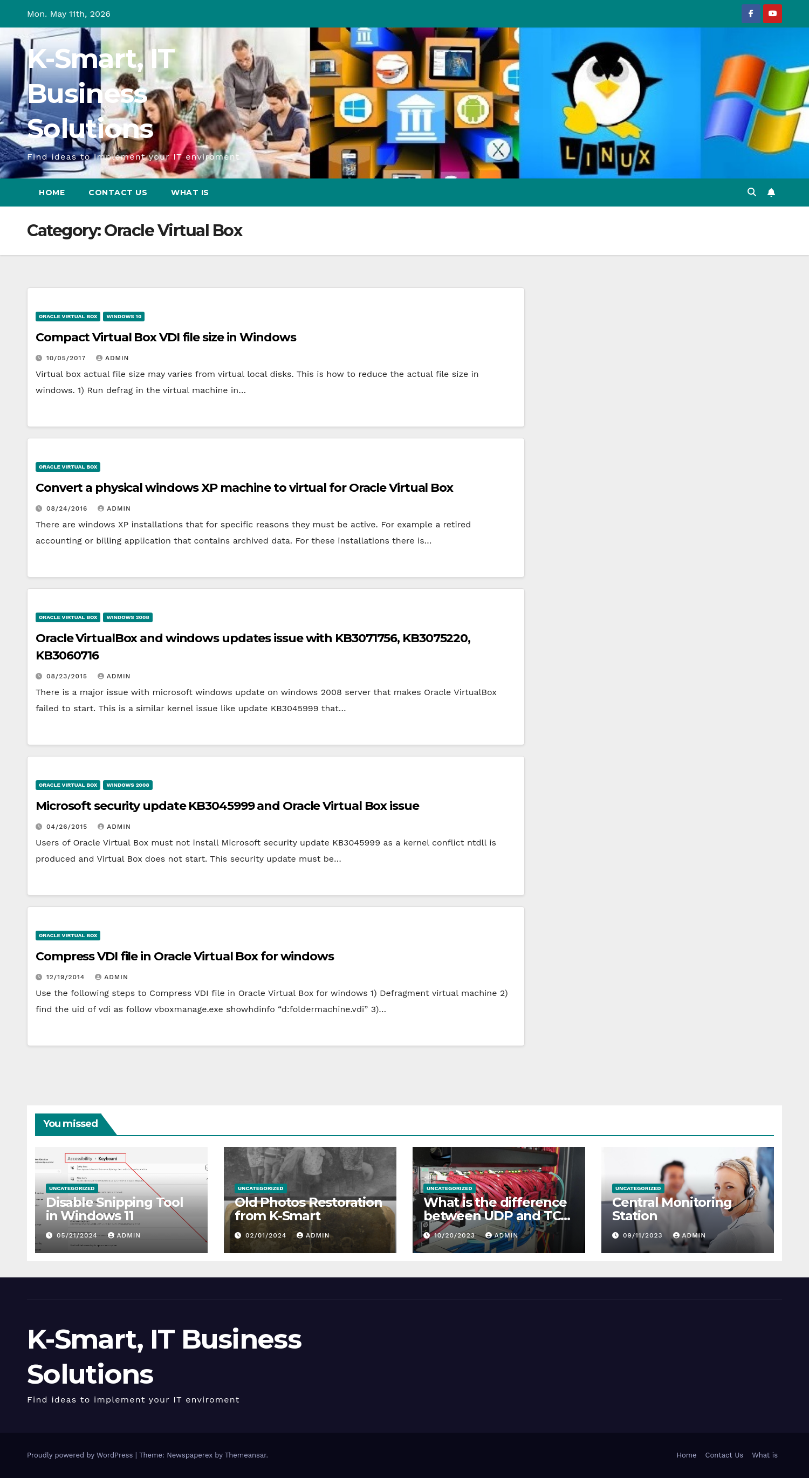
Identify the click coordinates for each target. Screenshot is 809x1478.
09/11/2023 (644, 1235)
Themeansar (245, 1455)
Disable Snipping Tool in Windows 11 (114, 1208)
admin (112, 358)
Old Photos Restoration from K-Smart (308, 1208)
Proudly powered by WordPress (81, 1455)
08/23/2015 (68, 676)
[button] (752, 192)
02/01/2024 (267, 1235)
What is (190, 192)
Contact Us (117, 192)
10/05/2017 (67, 358)
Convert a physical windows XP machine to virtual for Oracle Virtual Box (244, 487)
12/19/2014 (66, 977)
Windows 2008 (127, 617)
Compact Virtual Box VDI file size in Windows (166, 337)
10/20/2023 (456, 1235)
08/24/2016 (68, 508)
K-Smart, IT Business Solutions (100, 93)
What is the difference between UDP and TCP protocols (496, 1215)
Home (52, 192)
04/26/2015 (68, 826)
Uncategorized (72, 1188)
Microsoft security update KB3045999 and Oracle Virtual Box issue (227, 806)
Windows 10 (123, 316)
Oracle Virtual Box (68, 316)
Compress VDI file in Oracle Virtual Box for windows (185, 956)
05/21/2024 (78, 1235)
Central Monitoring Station (671, 1208)
